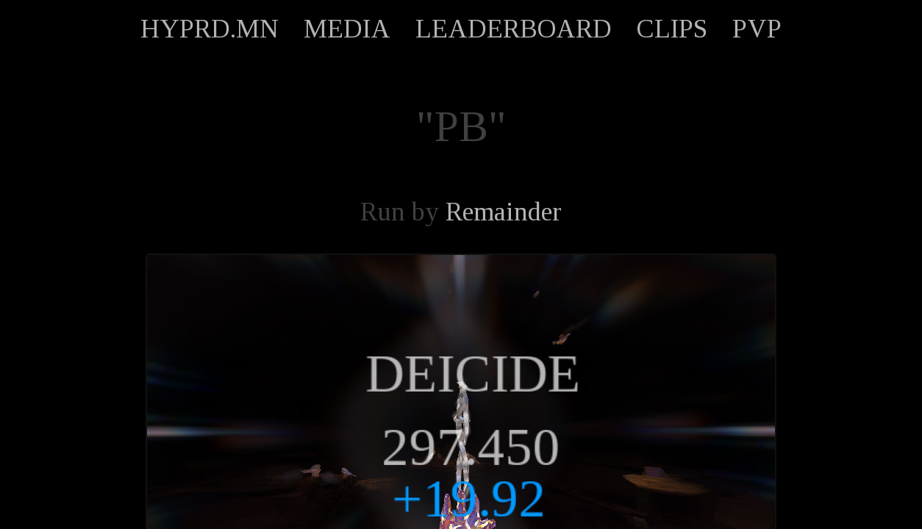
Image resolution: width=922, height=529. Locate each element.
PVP (757, 28)
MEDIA (347, 28)
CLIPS (672, 28)
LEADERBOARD (513, 28)
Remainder (504, 211)
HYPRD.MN (209, 28)
